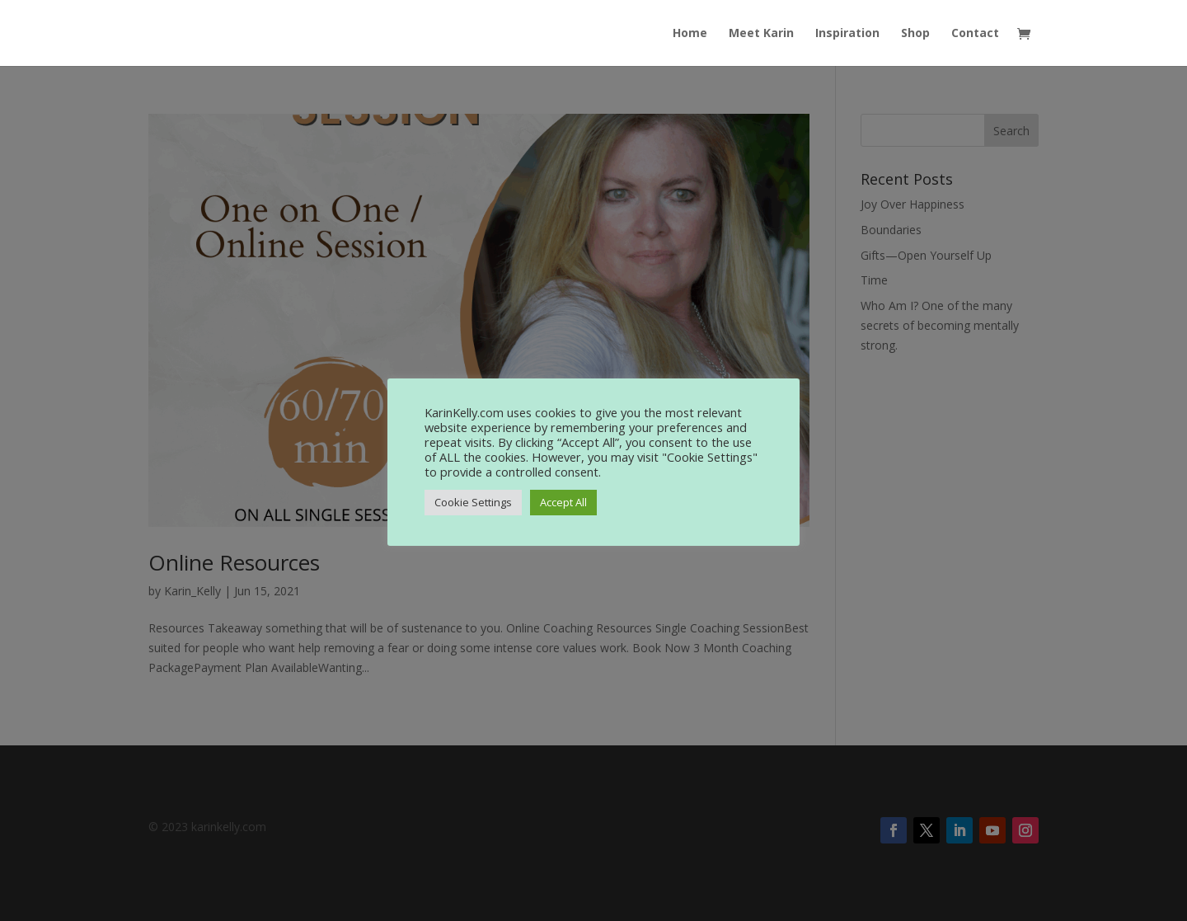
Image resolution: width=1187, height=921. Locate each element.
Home (690, 33)
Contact (975, 33)
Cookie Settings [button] (473, 502)
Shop (915, 33)
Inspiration (847, 33)
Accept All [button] (563, 502)
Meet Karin (761, 33)
